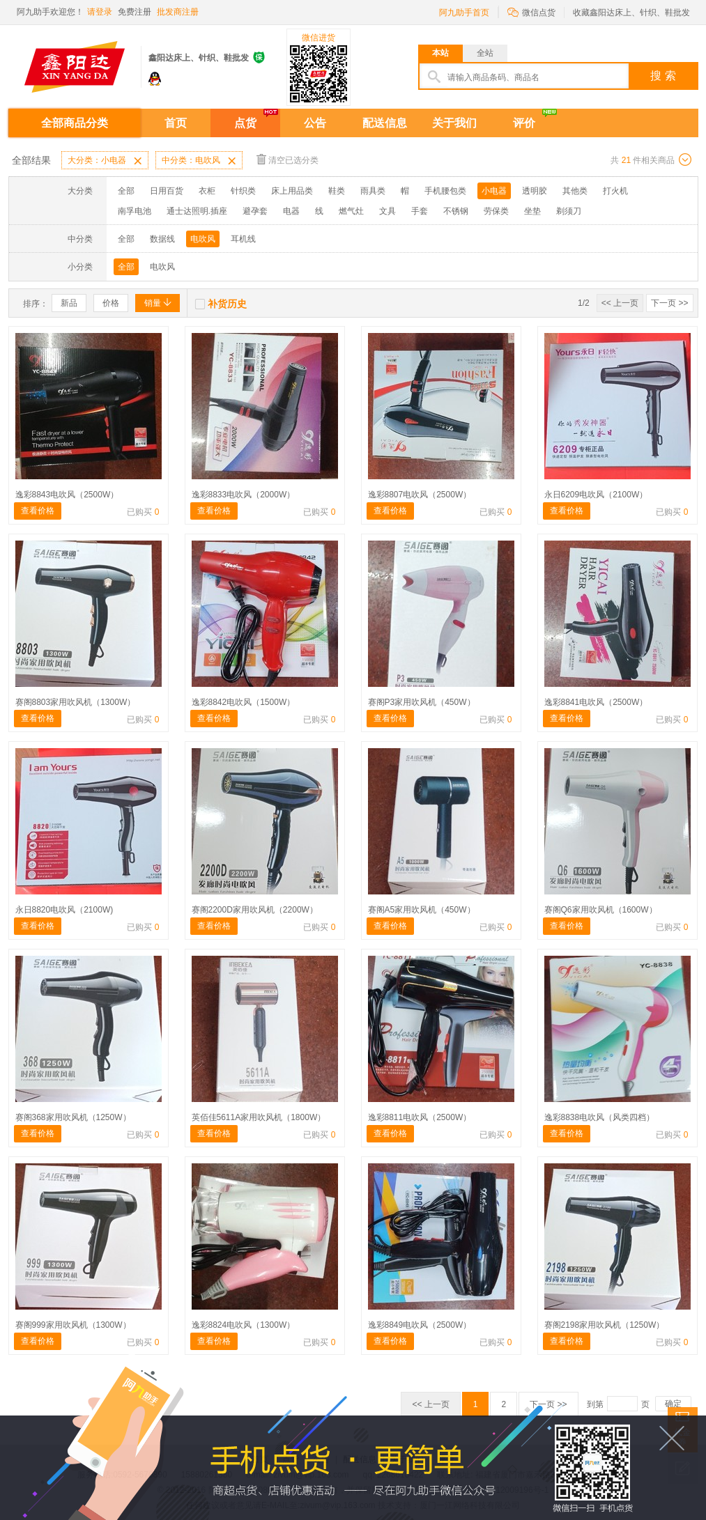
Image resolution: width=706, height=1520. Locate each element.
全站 (485, 53)
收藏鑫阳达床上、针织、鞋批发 (631, 12)
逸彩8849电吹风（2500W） (420, 1325)
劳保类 (496, 211)
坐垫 (532, 211)
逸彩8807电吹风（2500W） (420, 494)
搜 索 (662, 76)
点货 (245, 123)
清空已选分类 (287, 159)
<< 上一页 (619, 303)
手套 (419, 211)
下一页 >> (669, 303)
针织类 (243, 191)
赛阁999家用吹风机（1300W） (73, 1325)
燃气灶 (351, 211)
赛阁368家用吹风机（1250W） (73, 1117)
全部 (126, 191)
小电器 (494, 191)
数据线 (162, 239)
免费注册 (134, 12)
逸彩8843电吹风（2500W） (67, 494)
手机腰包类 (445, 191)
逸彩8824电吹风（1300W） (244, 1325)
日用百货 (166, 191)
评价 (524, 123)
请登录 (99, 12)
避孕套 (255, 211)
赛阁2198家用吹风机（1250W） (604, 1325)
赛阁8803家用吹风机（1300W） (75, 702)
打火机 (615, 191)
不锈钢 (455, 211)
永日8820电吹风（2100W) (64, 910)
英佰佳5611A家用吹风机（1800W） (259, 1117)
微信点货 (531, 11)
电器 (291, 211)
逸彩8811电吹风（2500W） (420, 1117)
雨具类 (372, 191)
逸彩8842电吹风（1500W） (244, 702)
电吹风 (202, 239)
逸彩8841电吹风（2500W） (596, 702)
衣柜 (207, 191)
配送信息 (384, 123)
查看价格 (37, 510)
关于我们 (454, 123)
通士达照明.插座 (197, 211)
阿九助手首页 (464, 12)
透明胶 (534, 191)
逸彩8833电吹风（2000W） (244, 494)
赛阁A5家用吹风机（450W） (421, 910)
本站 (440, 53)
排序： (35, 304)
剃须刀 (568, 211)
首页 (175, 123)
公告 (315, 123)
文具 (387, 211)
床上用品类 (292, 191)
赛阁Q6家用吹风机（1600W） (600, 910)
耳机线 (243, 239)
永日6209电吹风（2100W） (596, 494)
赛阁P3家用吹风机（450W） (421, 702)
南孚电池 (134, 211)
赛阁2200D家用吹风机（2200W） (255, 910)
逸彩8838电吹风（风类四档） (599, 1117)
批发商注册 (178, 12)
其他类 (575, 191)
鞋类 (336, 191)
